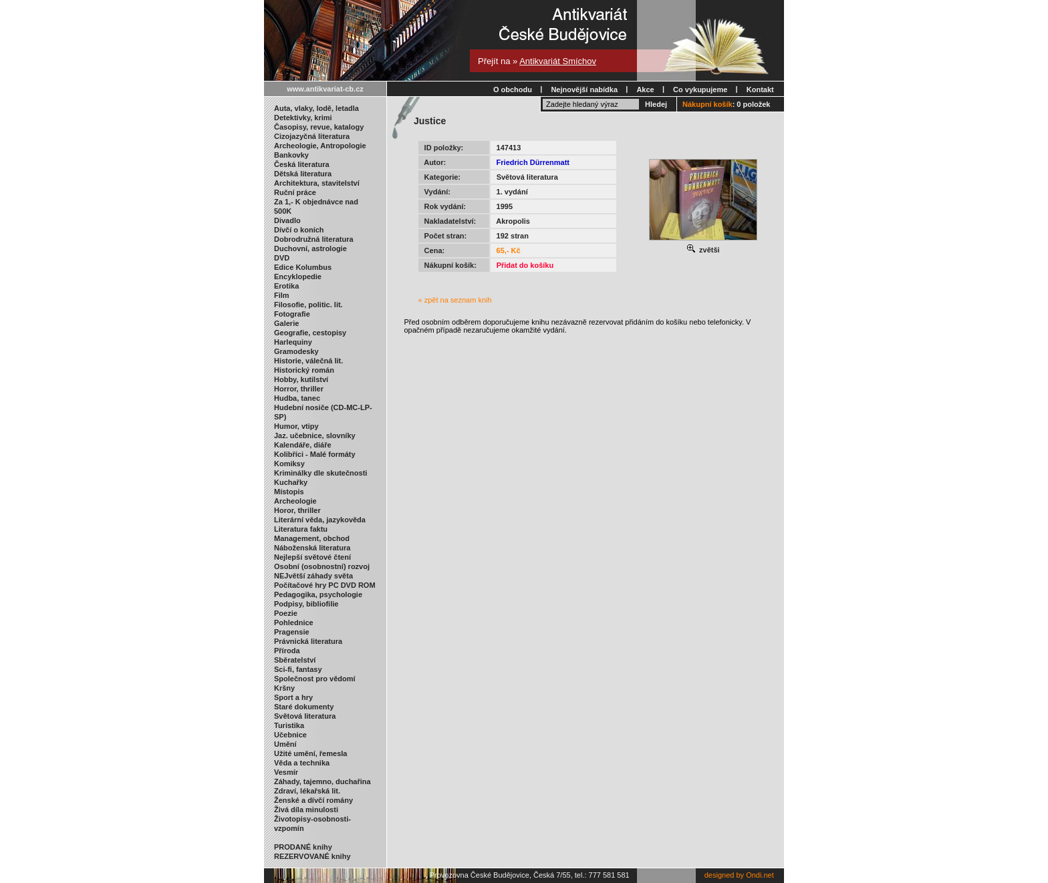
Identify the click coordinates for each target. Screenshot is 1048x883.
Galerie (286, 323)
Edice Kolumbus (303, 267)
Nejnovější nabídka (584, 89)
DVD (281, 258)
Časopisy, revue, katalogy (319, 127)
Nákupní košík (707, 104)
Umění (285, 744)
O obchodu (512, 89)
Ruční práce (295, 192)
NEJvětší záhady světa (313, 576)
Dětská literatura (303, 174)
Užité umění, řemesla (310, 753)
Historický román (304, 370)
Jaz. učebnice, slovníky (315, 435)
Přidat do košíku (525, 265)
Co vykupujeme (700, 89)
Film (281, 295)
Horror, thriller (298, 389)
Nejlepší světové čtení (312, 557)
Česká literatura (302, 164)
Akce (645, 89)
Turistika (289, 725)
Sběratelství (294, 660)
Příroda (287, 651)
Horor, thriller (297, 510)
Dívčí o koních (299, 230)
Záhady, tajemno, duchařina (322, 781)
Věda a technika (302, 763)
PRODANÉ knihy (303, 847)
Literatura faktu (301, 529)
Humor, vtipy (296, 426)
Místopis (289, 492)
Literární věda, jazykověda (320, 520)
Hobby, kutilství (301, 379)
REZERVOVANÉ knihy (312, 856)
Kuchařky (290, 482)
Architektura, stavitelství (317, 183)
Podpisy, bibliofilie (306, 604)
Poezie (285, 613)
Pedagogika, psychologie (318, 594)
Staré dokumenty (304, 707)
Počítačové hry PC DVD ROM (325, 585)
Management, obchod (312, 538)
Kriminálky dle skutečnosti (320, 473)
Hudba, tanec (297, 398)
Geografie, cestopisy (310, 333)
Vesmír (286, 772)
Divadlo (287, 220)
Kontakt (760, 89)
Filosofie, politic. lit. (308, 305)
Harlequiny (293, 342)
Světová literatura (305, 716)
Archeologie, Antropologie (320, 146)
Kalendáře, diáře (303, 445)
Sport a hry (293, 697)
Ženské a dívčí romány (313, 800)
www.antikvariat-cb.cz (325, 89)
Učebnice (290, 735)
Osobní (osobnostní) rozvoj (322, 566)
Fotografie (292, 314)
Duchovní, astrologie (310, 248)
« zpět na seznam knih (455, 300)
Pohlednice (293, 623)
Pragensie (291, 632)
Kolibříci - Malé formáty (315, 454)
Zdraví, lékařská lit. (307, 791)
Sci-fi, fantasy (298, 669)
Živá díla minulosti (306, 810)
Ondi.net (760, 875)
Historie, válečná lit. (308, 361)
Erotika (286, 286)
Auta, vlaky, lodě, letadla (316, 108)
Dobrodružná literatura (314, 239)
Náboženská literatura (312, 548)
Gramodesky (296, 351)
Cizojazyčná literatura (312, 136)
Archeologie (295, 501)
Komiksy (289, 464)
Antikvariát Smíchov (557, 61)
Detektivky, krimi (303, 118)
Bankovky (291, 155)
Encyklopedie (297, 277)
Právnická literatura (308, 641)
